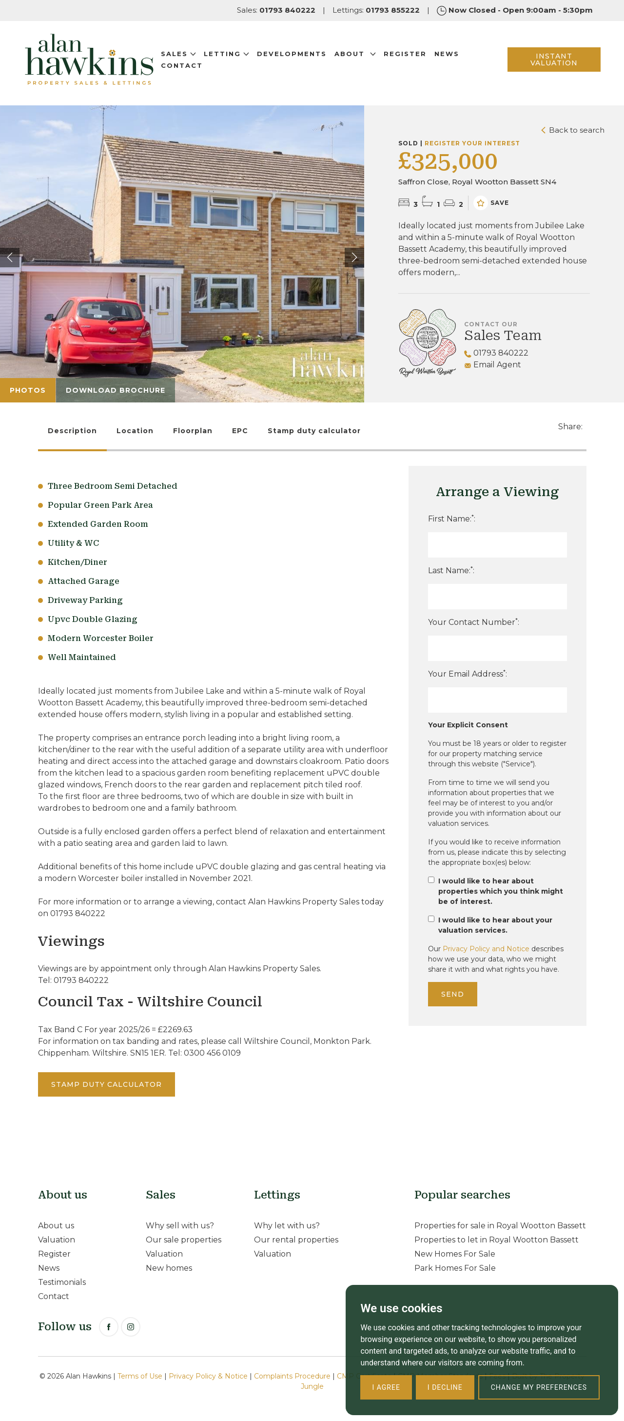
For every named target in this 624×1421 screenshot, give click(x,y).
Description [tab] (72, 431)
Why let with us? (287, 1225)
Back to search (572, 130)
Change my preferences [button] (539, 1387)
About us (56, 1225)
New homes (169, 1268)
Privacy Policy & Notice (208, 1376)
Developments (299, 57)
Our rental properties (296, 1239)
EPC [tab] (240, 431)
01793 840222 (496, 353)
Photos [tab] (28, 390)
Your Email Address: (467, 673)
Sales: (276, 10)
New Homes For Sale (454, 1254)
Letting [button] (234, 57)
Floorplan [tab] (193, 431)
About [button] (363, 57)
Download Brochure (115, 390)
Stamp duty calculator (314, 431)
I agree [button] (386, 1387)
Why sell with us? (180, 1225)
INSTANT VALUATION (548, 63)
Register (412, 57)
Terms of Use (139, 1376)
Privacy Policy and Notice (486, 948)
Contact (190, 69)
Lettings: (376, 10)
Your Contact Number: (473, 622)
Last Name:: (451, 570)
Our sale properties (183, 1239)
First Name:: (451, 518)
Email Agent (492, 364)
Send (452, 994)
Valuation (56, 1239)
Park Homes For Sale (455, 1268)
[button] (354, 257)
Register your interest (472, 143)
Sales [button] (186, 57)
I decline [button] (445, 1387)
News (454, 57)
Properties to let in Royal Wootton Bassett (496, 1239)
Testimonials (62, 1282)
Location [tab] (135, 431)
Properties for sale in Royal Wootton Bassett (500, 1225)
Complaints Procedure (292, 1376)
